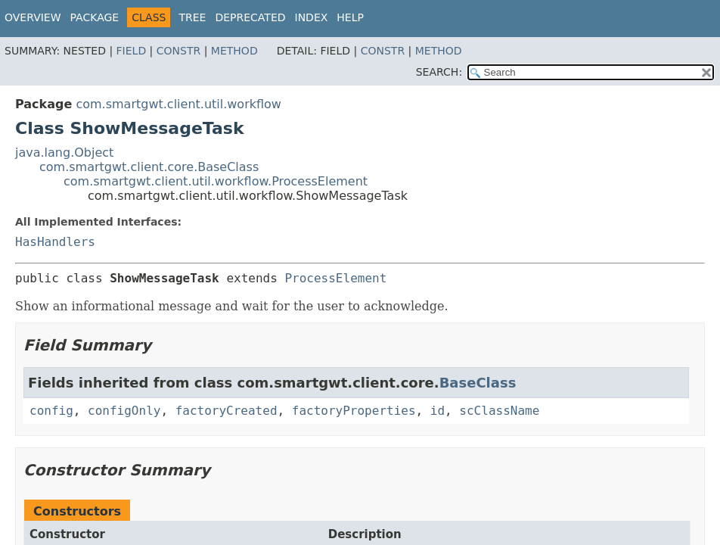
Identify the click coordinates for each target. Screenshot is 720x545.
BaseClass (478, 383)
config (51, 410)
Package (94, 17)
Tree (192, 17)
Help (350, 17)
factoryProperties (354, 410)
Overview (33, 17)
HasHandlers (55, 242)
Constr (178, 51)
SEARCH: (439, 72)
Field (131, 51)
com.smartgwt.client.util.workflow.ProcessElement (216, 181)
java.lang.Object (64, 152)
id (437, 410)
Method (234, 51)
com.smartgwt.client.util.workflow (178, 104)
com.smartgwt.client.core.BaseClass (149, 167)
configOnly (124, 410)
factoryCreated (226, 410)
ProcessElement (335, 278)
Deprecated (250, 17)
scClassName (499, 410)
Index (311, 17)
